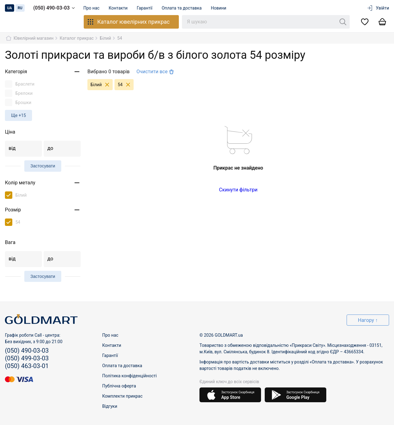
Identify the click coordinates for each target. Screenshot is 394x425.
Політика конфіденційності (129, 375)
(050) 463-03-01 (27, 366)
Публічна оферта (119, 385)
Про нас (92, 8)
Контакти (119, 8)
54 (126, 84)
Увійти (378, 8)
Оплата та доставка (184, 8)
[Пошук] (343, 22)
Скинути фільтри (238, 190)
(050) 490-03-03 (55, 8)
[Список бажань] (364, 22)
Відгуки (109, 406)
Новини (221, 8)
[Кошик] (382, 22)
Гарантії (146, 8)
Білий (101, 84)
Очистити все (155, 71)
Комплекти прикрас (122, 396)
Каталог (128, 22)
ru (20, 8)
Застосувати (42, 165)
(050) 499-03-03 (27, 358)
